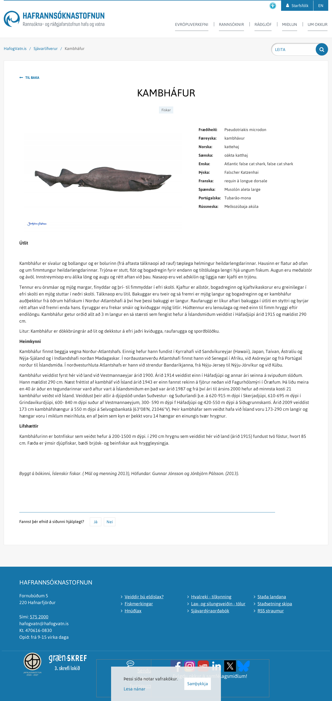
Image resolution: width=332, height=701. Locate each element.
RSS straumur (271, 610)
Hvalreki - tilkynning (211, 596)
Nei (110, 521)
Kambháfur (75, 48)
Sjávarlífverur (46, 48)
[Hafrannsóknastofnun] (54, 19)
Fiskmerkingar (139, 603)
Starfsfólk (300, 5)
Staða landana (272, 596)
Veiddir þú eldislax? (144, 596)
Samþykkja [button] (197, 683)
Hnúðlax (133, 610)
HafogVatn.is (15, 48)
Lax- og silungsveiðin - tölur (218, 603)
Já (96, 521)
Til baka (32, 78)
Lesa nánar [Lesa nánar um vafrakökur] (134, 688)
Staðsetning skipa (275, 603)
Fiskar (166, 110)
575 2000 (39, 616)
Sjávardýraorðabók (210, 610)
